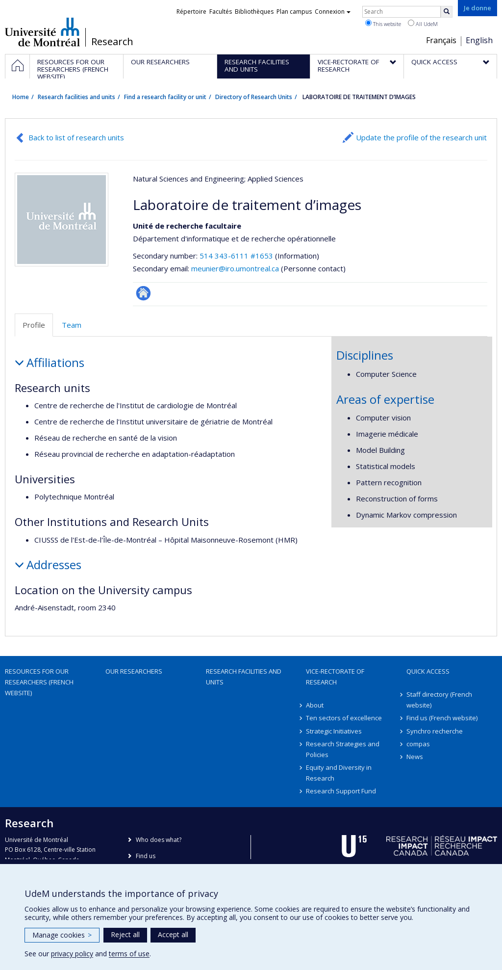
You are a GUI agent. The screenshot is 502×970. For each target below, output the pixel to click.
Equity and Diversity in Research (339, 773)
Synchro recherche (434, 731)
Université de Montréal (42, 32)
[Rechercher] (446, 12)
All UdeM (423, 23)
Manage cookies (62, 935)
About (315, 705)
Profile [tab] (34, 325)
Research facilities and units (76, 97)
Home (20, 97)
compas (418, 743)
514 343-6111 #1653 (236, 256)
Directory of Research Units (253, 97)
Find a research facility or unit (165, 97)
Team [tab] (71, 325)
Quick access (428, 671)
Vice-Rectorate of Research (335, 676)
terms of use (129, 953)
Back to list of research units (76, 137)
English (479, 40)
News (414, 756)
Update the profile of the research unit (421, 137)
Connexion (333, 11)
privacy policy (72, 953)
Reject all (125, 934)
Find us (145, 856)
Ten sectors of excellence (344, 717)
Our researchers (133, 671)
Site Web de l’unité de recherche (143, 293)
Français (441, 40)
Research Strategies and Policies (342, 749)
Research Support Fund (341, 790)
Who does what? (158, 840)
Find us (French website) (441, 717)
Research (112, 42)
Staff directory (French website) (439, 699)
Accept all (173, 934)
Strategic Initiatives (334, 731)
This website (383, 23)
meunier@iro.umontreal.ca (235, 268)
